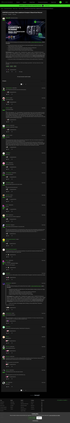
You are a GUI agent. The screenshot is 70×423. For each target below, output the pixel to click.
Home (2, 8)
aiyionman (8, 195)
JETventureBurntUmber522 (11, 239)
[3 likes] (11, 340)
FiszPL (7, 205)
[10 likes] (11, 219)
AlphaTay (7, 107)
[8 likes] (11, 243)
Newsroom (32, 405)
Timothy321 (8, 152)
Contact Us (32, 408)
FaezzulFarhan (8, 313)
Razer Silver (53, 2)
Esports (11, 407)
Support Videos (23, 410)
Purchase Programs (3, 407)
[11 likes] (11, 199)
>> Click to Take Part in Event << (36, 42)
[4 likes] (11, 331)
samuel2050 (8, 182)
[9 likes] (11, 233)
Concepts (11, 405)
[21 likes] (11, 129)
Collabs (11, 408)
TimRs (7, 162)
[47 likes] (11, 69)
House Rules (32, 2)
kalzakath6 (8, 273)
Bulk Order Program (3, 408)
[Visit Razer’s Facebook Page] (42, 402)
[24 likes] (11, 92)
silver (15, 66)
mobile (7, 66)
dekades (7, 17)
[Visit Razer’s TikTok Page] (42, 411)
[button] (66, 2)
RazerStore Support (24, 405)
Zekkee (7, 214)
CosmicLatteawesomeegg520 (11, 249)
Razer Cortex (15, 8)
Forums (18, 2)
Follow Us (42, 400)
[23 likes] (11, 119)
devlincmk (7, 346)
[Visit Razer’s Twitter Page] (42, 407)
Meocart (7, 336)
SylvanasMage (8, 172)
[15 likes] (11, 157)
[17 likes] (11, 147)
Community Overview (8, 8)
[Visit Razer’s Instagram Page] (42, 404)
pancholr (7, 370)
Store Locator (2, 405)
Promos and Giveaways (43, 2)
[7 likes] (11, 267)
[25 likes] (11, 102)
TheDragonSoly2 (9, 87)
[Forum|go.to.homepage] (7, 2)
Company (32, 400)
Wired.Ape (7, 356)
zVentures (32, 407)
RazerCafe (2, 403)
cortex (11, 66)
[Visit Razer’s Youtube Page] (42, 409)
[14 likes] (11, 167)
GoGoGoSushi (8, 283)
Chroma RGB (12, 403)
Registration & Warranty (24, 403)
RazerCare (22, 407)
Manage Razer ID (23, 408)
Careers (32, 403)
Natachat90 (8, 224)
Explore (11, 400)
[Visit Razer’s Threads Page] (42, 405)
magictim (7, 135)
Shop (1, 400)
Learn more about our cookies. (54, 415)
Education (1, 410)
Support (24, 2)
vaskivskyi (8, 125)
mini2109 (7, 97)
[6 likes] (11, 307)
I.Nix (6, 382)
